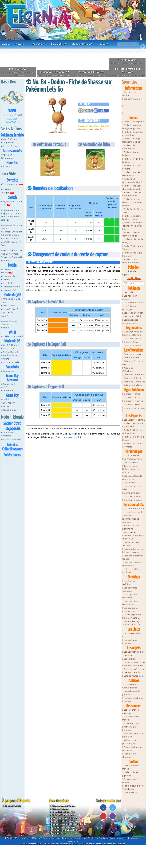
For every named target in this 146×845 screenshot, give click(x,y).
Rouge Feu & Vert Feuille (8, 386)
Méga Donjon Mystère (9, 323)
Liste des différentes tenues (132, 557)
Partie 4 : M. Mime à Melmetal (133, 445)
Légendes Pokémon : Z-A (54, 72)
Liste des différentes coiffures (132, 571)
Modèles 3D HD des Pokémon (133, 735)
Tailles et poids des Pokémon (132, 700)
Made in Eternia (81, 44)
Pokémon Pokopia (6, 191)
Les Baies (128, 655)
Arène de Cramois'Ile (134, 381)
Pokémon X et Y (58, 833)
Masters (6, 279)
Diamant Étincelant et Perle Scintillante (68, 824)
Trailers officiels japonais (130, 774)
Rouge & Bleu (9, 410)
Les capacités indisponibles (130, 610)
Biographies (8, 142)
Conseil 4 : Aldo (132, 397)
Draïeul (12, 111)
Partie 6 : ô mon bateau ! (131, 154)
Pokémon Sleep (18, 68)
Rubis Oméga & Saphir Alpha (9, 311)
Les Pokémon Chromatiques (129, 686)
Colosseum (8, 371)
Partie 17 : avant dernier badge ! (131, 234)
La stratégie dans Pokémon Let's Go (131, 616)
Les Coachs (129, 482)
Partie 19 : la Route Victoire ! (132, 248)
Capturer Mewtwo (133, 338)
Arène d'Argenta (132, 354)
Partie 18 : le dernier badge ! (133, 241)
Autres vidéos (130, 792)
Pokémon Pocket (6, 271)
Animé (103, 44)
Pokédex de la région (130, 273)
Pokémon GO (9, 290)
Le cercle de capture (134, 512)
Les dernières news (133, 99)
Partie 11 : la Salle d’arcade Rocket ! (132, 187)
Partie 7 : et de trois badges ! (132, 160)
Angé (75, 838)
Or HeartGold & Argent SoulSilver (9, 354)
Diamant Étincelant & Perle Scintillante (11, 233)
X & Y (5, 316)
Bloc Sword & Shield (12, 439)
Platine (5, 358)
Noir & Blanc (8, 348)
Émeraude (7, 390)
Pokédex (37, 44)
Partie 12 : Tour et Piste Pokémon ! (131, 194)
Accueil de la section (129, 94)
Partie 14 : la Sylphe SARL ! (132, 211)
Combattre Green (133, 500)
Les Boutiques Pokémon (129, 642)
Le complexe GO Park (131, 635)
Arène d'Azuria (131, 357)
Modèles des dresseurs (129, 755)
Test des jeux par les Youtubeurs (133, 787)
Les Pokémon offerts (134, 302)
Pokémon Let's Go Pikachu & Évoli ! (67, 830)
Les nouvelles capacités (129, 589)
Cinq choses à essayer (130, 781)
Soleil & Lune (8, 305)
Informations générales (8, 434)
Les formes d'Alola (133, 316)
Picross (5, 327)
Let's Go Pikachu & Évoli (11, 244)
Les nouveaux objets (134, 651)
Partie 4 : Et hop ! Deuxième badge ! (131, 140)
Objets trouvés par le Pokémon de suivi (133, 671)
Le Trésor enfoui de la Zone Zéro (127, 70)
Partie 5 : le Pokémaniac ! (129, 147)
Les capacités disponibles (130, 603)
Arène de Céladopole (128, 370)
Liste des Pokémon (11, 120)
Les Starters (129, 292)
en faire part (71, 437)
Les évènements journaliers (131, 693)
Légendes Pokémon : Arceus (12, 227)
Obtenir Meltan (131, 342)
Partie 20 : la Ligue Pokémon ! (132, 254)
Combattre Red (132, 493)
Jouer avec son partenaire (130, 527)
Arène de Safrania (133, 378)
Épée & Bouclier (10, 238)
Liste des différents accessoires (132, 564)
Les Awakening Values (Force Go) (131, 623)
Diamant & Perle (10, 362)
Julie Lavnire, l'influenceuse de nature (130, 469)
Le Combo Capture (134, 508)
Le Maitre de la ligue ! (133, 410)
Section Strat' (12, 424)
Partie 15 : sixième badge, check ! (132, 217)
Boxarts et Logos (132, 723)
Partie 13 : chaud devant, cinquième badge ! (132, 202)
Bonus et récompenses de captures (130, 518)
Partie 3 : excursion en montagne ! (132, 134)
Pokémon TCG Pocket (91, 72)
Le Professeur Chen (133, 459)
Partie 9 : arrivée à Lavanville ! (132, 174)
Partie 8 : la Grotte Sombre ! (132, 167)
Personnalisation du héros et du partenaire (133, 551)
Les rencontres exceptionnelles (130, 321)
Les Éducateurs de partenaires (132, 477)
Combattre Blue (132, 496)
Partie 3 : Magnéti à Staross (133, 438)
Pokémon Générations (7, 156)
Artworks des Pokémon (129, 728)
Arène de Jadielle (133, 385)
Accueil (5, 44)
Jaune (5, 406)
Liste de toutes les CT (134, 676)
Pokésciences (12, 455)
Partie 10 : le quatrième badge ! (132, 181)
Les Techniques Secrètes (130, 544)
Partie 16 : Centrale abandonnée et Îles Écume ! (132, 225)
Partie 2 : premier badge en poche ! (131, 127)
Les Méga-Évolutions (134, 312)
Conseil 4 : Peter (132, 404)
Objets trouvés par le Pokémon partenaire (133, 664)
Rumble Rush (8, 283)
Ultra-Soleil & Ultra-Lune (11, 300)
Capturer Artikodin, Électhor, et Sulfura (132, 333)
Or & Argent (8, 403)
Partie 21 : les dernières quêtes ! (131, 261)
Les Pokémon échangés (129, 308)
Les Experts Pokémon (134, 419)
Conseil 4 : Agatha (133, 401)
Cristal (5, 399)
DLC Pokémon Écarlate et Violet (66, 817)
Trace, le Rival (131, 462)
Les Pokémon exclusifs (129, 297)
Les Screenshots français (130, 718)
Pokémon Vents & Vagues (63, 805)
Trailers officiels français (130, 767)
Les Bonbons (130, 659)
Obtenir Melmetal (132, 345)
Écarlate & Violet (127, 60)
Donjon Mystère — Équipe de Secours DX (12, 255)
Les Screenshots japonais (130, 711)
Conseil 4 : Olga (132, 394)
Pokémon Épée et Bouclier (63, 827)
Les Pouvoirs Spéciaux (129, 583)
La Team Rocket (132, 455)
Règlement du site (12, 805)
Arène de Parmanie (134, 374)
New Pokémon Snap (12, 250)
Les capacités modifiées (130, 596)
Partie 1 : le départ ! (134, 121)
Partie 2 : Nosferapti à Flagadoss (133, 432)
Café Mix (7, 260)
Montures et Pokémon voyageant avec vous (133, 535)
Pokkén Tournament (12, 336)
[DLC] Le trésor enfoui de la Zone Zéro (11, 216)
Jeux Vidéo (57, 44)
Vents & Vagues (10, 184)
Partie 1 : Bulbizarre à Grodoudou (133, 425)
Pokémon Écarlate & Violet (63, 814)
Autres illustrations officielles (132, 749)
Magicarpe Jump (11, 286)
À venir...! (7, 166)
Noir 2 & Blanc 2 (10, 345)
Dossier (20, 44)
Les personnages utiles (131, 488)
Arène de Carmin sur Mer (133, 363)
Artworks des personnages (129, 742)
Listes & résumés (10, 139)
